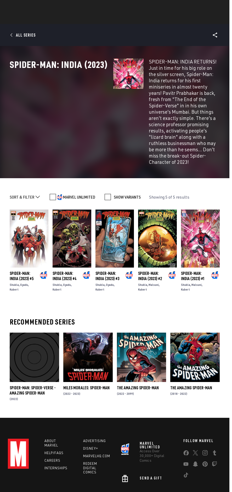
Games (107, 18)
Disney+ (90, 415)
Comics (57, 18)
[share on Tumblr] (214, 420)
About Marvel (51, 409)
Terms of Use (22, 477)
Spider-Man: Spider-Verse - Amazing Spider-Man (33, 357)
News (37, 18)
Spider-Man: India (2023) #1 (193, 242)
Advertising (94, 407)
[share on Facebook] (186, 420)
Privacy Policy (46, 477)
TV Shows (150, 18)
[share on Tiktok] (186, 442)
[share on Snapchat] (195, 431)
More (192, 18)
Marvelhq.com (96, 422)
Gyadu (24, 251)
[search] (217, 6)
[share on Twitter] (195, 420)
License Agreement (203, 477)
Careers (52, 427)
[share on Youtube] (186, 431)
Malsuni (154, 251)
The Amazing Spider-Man (138, 354)
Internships (55, 434)
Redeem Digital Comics (90, 434)
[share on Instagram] (205, 420)
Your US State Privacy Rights (81, 477)
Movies (127, 18)
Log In (24, 7)
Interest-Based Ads (102, 483)
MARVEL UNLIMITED (79, 163)
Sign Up (41, 7)
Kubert (14, 256)
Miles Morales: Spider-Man (86, 354)
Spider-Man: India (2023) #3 (107, 242)
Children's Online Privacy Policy (162, 477)
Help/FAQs (54, 419)
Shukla (14, 251)
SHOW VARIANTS (127, 163)
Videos (173, 18)
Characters (82, 18)
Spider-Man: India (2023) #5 (21, 242)
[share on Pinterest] (205, 431)
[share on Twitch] (214, 431)
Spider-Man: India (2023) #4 (64, 242)
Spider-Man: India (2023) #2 (150, 242)
